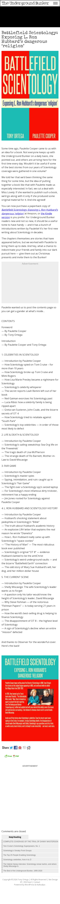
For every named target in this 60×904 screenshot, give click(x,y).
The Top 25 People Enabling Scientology (19, 855)
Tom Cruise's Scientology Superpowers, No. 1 (21, 846)
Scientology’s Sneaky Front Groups (17, 851)
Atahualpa (40, 884)
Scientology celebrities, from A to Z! (17, 860)
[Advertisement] (30, 284)
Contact (36, 882)
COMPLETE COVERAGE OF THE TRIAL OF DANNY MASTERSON (30, 842)
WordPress (29, 884)
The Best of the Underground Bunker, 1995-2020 (22, 871)
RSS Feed (28, 882)
